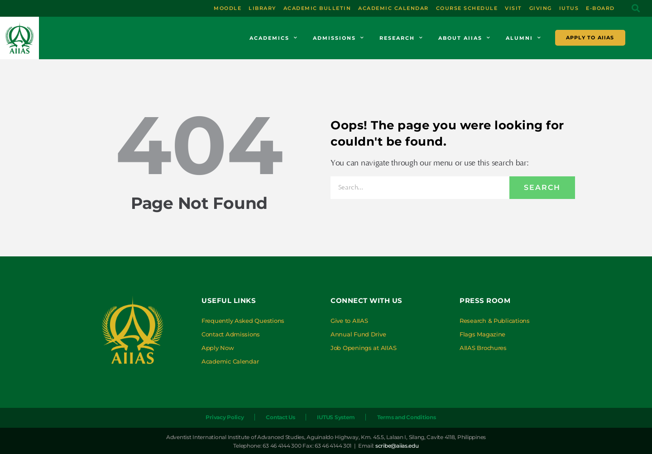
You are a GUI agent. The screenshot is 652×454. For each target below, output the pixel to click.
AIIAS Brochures (483, 347)
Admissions (338, 38)
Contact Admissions (230, 334)
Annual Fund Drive (358, 334)
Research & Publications (495, 320)
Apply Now (217, 347)
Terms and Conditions (406, 417)
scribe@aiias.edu (397, 445)
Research (401, 38)
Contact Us (280, 417)
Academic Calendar (230, 361)
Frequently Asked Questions (242, 320)
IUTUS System (336, 417)
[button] (635, 8)
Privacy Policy (225, 417)
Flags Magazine (482, 334)
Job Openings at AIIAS (363, 347)
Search (542, 187)
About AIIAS (464, 38)
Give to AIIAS (349, 320)
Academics (273, 38)
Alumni (524, 38)
